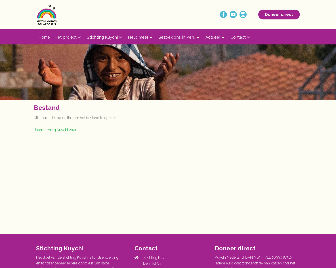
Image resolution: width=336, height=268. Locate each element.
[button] (71, 37)
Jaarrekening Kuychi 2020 (55, 130)
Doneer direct (279, 14)
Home (44, 37)
